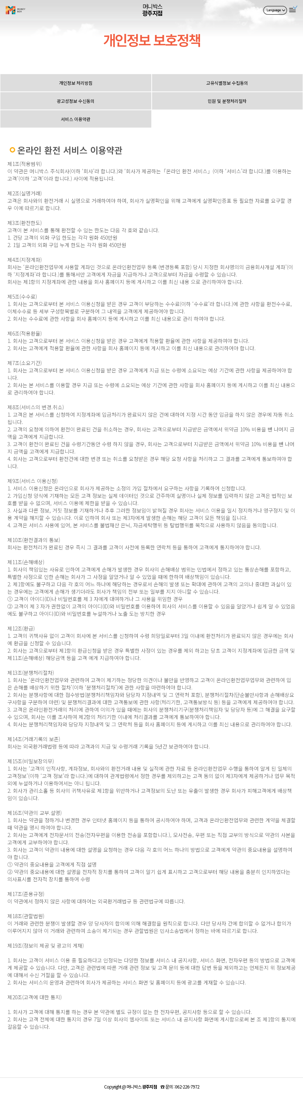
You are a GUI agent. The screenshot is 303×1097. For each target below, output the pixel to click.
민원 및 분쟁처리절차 (227, 101)
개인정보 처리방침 (76, 83)
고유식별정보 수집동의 (227, 83)
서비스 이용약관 (75, 119)
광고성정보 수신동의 (75, 101)
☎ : (180, 1086)
